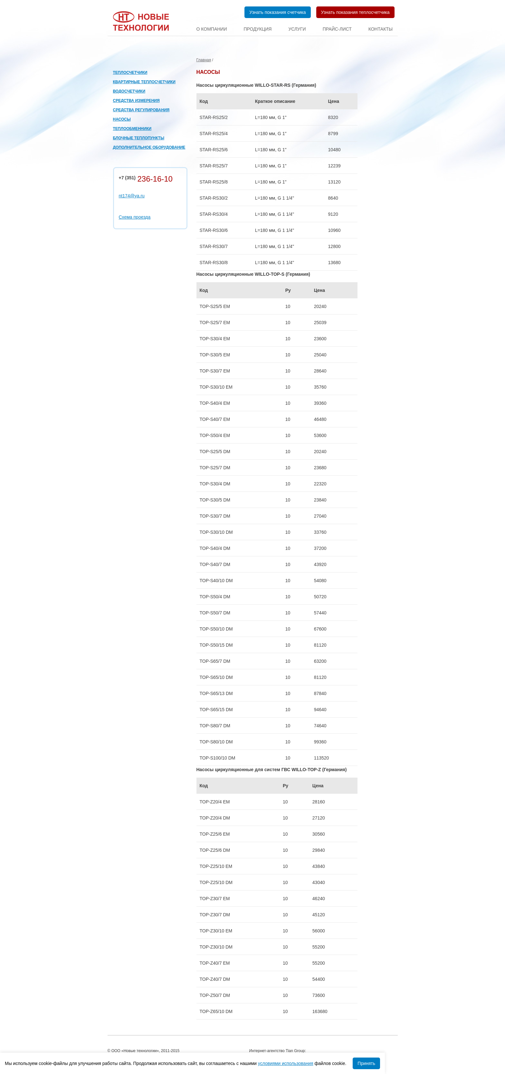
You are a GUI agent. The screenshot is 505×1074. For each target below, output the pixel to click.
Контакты (380, 29)
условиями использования (285, 1063)
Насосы (122, 119)
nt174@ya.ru (132, 195)
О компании (211, 29)
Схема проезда (135, 217)
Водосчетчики (129, 91)
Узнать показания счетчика (277, 12)
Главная (203, 60)
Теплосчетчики (130, 72)
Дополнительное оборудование (149, 147)
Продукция (257, 29)
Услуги (297, 29)
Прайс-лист (337, 29)
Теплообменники (132, 128)
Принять (366, 1063)
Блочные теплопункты (138, 138)
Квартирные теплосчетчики (144, 82)
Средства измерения (136, 100)
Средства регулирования (141, 110)
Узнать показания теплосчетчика (355, 12)
